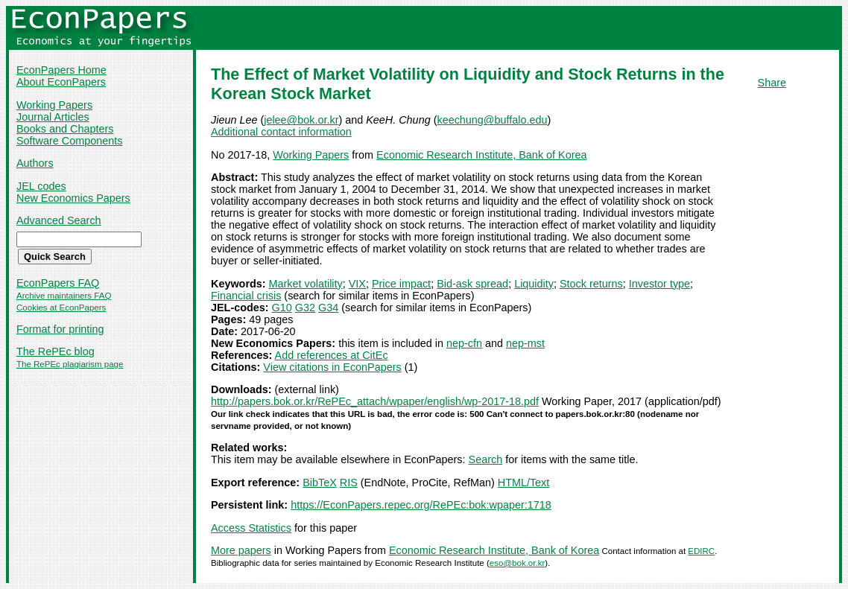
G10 (282, 307)
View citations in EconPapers (332, 367)
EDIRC (701, 551)
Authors (35, 163)
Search (486, 459)
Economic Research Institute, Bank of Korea (481, 155)
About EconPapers (61, 82)
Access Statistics (251, 528)
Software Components (69, 141)
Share (772, 83)
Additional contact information (281, 132)
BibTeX (320, 482)
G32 (305, 307)
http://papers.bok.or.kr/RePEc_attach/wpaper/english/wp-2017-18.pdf (375, 401)
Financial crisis (246, 296)
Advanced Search (58, 220)
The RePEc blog (55, 351)
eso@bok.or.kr (517, 562)
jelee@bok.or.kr (301, 120)
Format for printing (60, 329)
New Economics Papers (73, 198)
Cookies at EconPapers (61, 307)
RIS (349, 482)
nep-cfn (464, 343)
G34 (328, 307)
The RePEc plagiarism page (69, 364)
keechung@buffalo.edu (492, 120)
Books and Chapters (64, 129)
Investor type (659, 284)
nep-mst (525, 343)
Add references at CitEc (331, 355)
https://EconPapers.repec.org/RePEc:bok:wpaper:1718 (421, 505)
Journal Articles (52, 117)
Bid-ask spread (472, 284)
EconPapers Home (61, 70)
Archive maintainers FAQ (63, 295)
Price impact (401, 284)
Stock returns (591, 284)
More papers (241, 550)
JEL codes (41, 186)
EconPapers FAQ (57, 283)
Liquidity (534, 284)
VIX (357, 284)
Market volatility (306, 284)
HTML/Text (524, 482)
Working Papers (54, 105)
